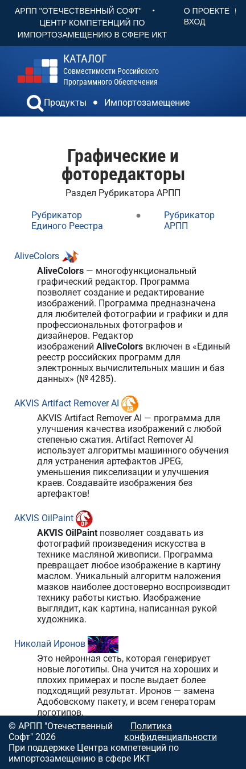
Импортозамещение (147, 102)
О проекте (206, 10)
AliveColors (36, 256)
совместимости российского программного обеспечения (111, 69)
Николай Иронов (49, 643)
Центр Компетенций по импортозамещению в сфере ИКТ (92, 28)
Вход (195, 21)
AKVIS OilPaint (43, 518)
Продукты (65, 102)
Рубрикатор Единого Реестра (67, 220)
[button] (35, 105)
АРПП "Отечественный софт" (78, 10)
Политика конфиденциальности (170, 731)
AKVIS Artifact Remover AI (66, 403)
